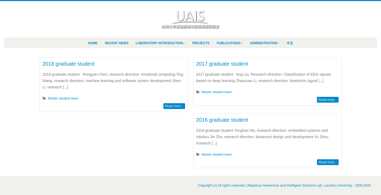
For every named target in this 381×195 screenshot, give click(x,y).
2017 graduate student (222, 64)
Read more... (174, 106)
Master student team (63, 98)
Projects (200, 43)
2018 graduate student (69, 64)
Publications (228, 43)
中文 (290, 43)
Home (92, 43)
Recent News (116, 43)
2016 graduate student (222, 120)
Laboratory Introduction (159, 43)
